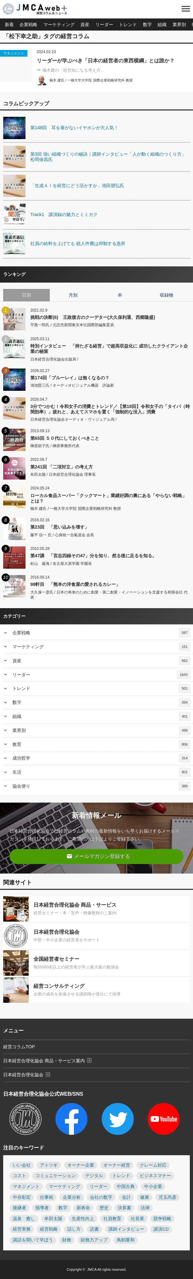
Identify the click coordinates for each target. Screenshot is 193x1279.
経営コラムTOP (19, 1046)
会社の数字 (101, 1197)
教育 (101, 744)
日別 (26, 295)
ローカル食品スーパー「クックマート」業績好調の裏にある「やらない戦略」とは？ (108, 498)
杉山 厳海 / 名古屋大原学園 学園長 (61, 563)
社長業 (137, 1218)
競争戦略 (162, 1218)
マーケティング (59, 24)
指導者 (42, 1207)
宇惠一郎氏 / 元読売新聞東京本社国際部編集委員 (72, 325)
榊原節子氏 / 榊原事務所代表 (54, 446)
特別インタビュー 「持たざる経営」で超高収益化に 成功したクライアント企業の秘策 (109, 348)
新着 (9, 24)
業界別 (179, 24)
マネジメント (13, 53)
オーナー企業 (80, 1165)
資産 (84, 24)
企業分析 (72, 1197)
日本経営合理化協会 (27, 1075)
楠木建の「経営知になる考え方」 (73, 70)
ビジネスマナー (155, 1175)
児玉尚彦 (167, 1197)
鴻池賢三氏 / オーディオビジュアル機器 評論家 (72, 385)
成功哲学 (101, 758)
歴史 (104, 1207)
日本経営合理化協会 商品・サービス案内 (47, 1061)
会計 (126, 1197)
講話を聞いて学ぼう (33, 1240)
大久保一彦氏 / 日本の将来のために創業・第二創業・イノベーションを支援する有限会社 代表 (109, 595)
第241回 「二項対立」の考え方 (61, 466)
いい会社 (22, 1165)
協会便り (101, 786)
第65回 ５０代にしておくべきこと (64, 438)
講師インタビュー (126, 1229)
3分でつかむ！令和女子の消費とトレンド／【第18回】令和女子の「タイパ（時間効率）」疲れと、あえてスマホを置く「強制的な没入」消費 (110, 409)
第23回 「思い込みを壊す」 (59, 527)
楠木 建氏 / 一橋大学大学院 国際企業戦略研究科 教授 (91, 80)
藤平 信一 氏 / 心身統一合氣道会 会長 (62, 535)
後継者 (19, 1207)
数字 (147, 24)
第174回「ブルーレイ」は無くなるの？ (69, 377)
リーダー (104, 24)
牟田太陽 (53, 1218)
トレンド (128, 24)
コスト (19, 1175)
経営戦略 (49, 1229)
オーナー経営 (116, 1165)
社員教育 (112, 1218)
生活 (101, 772)
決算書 (124, 1207)
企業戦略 (28, 24)
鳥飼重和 (126, 1240)
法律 (145, 1207)
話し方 (74, 1229)
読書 (94, 1229)
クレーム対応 (153, 1165)
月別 (73, 295)
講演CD (161, 1229)
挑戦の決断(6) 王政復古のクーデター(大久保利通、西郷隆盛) (92, 317)
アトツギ (49, 1165)
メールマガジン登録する (98, 856)
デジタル (94, 1175)
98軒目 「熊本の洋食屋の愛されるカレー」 (75, 584)
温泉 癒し (24, 1218)
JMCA (91, 1269)
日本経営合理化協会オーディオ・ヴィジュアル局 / (73, 419)
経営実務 (22, 1229)
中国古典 (126, 1186)
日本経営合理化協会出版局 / (54, 359)
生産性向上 (83, 1218)
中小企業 (153, 1186)
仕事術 (46, 1197)
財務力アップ (94, 1240)
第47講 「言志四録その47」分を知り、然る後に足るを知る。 (93, 555)
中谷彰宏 (22, 1197)
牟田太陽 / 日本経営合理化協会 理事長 (63, 474)
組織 (162, 24)
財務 (66, 1240)
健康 (144, 1197)
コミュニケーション (55, 1175)
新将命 (83, 1207)
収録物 (166, 295)
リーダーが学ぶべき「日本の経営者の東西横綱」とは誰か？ (105, 60)
